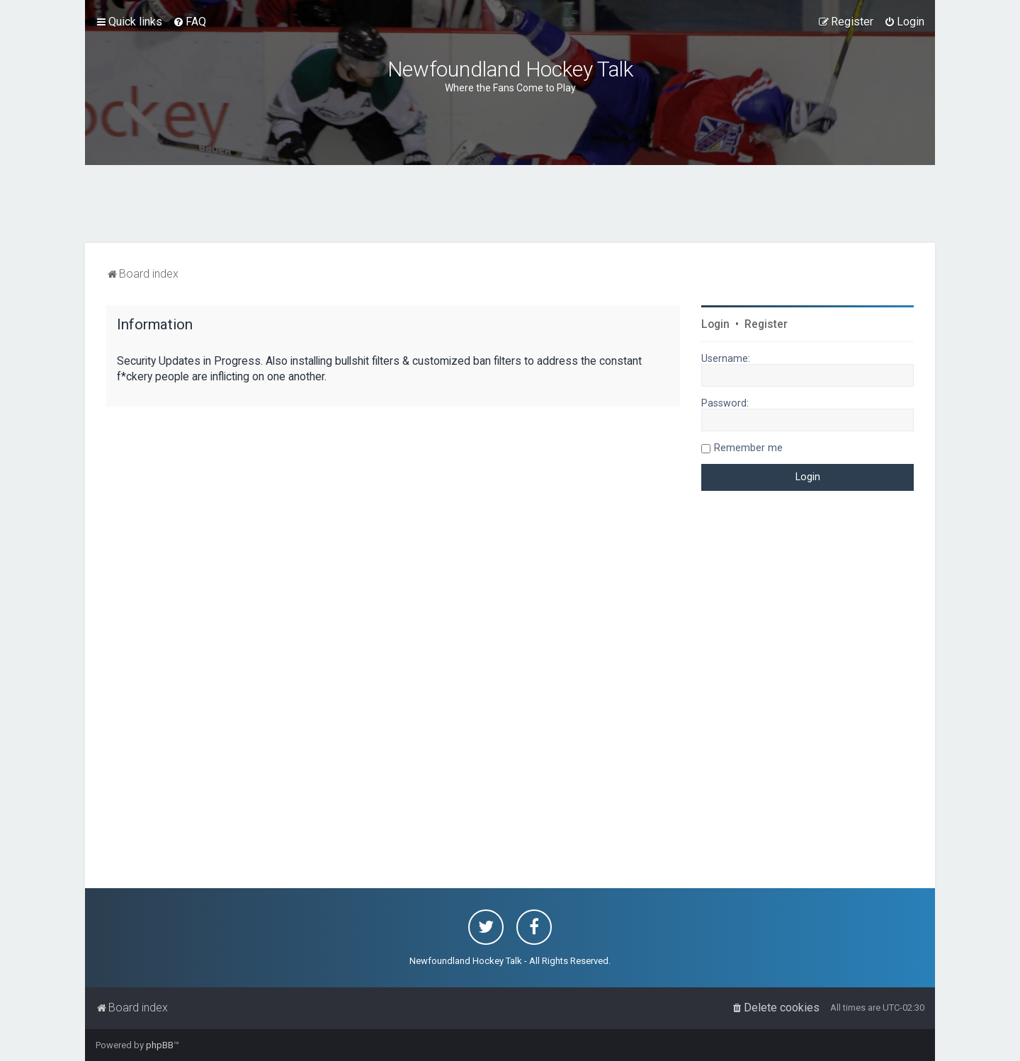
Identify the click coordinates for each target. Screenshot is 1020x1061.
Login (715, 324)
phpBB (160, 1045)
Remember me (748, 447)
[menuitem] (189, 22)
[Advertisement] (510, 204)
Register (766, 324)
